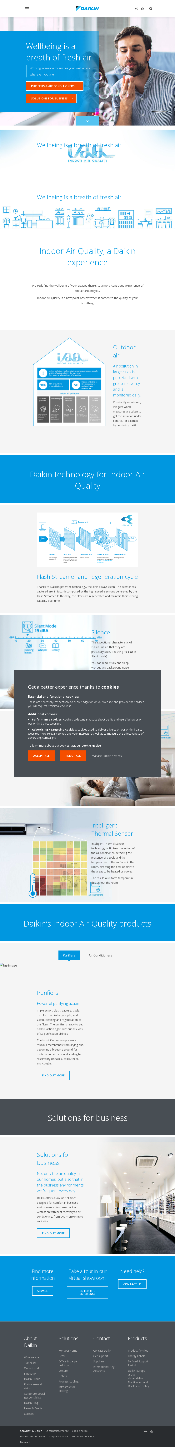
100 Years (30, 1363)
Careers (29, 1414)
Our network (32, 1368)
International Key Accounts (103, 1368)
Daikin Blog (31, 1403)
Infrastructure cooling (67, 1389)
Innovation (30, 1373)
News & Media (33, 1408)
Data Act (25, 1442)
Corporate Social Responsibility (34, 1395)
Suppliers (98, 1361)
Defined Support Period (138, 1363)
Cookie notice (80, 1431)
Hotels (63, 1376)
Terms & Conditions (83, 1436)
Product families (138, 1350)
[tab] (69, 955)
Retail (62, 1356)
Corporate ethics (58, 1436)
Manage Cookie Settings (107, 755)
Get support (100, 1356)
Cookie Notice (91, 745)
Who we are (31, 1357)
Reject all (73, 755)
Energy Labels (136, 1356)
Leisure (63, 1370)
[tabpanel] (87, 1029)
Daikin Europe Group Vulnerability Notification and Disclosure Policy (138, 1378)
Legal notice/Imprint (57, 1431)
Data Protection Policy (33, 1436)
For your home (68, 1350)
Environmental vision (33, 1386)
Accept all (41, 755)
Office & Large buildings (68, 1363)
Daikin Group (32, 1379)
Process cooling (68, 1381)
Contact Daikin (102, 1350)
